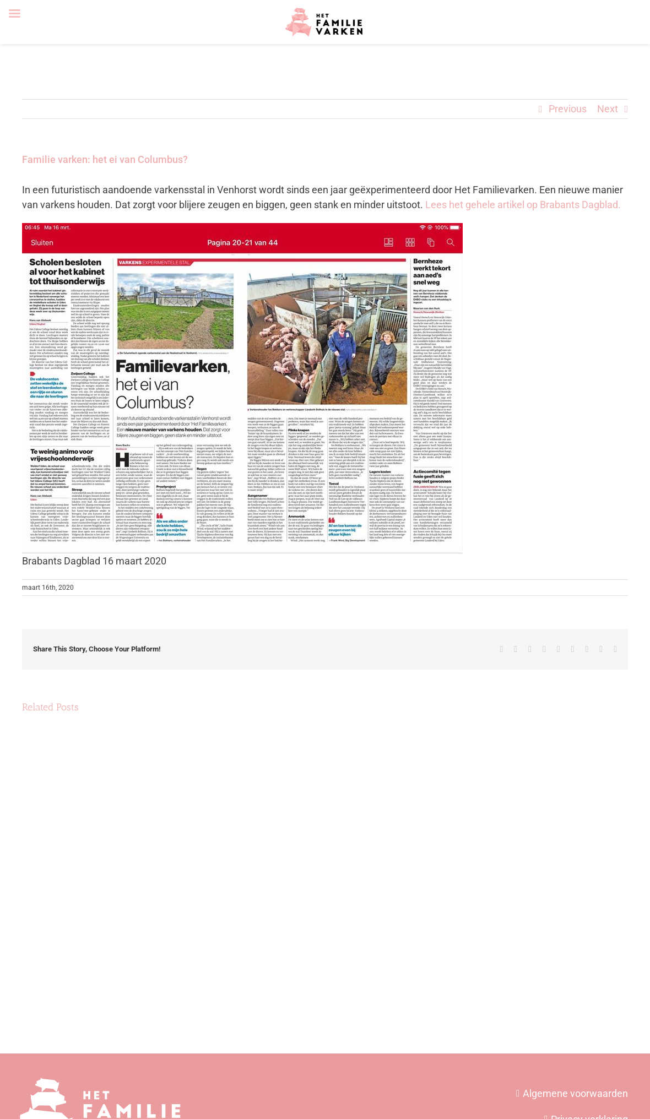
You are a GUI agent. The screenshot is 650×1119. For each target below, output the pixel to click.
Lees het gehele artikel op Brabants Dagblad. (523, 204)
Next (607, 109)
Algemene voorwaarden (575, 1093)
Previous (568, 109)
